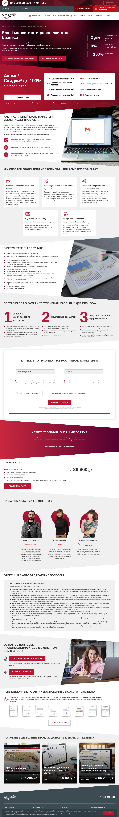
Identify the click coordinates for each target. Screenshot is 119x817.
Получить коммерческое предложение (105, 8)
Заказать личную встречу (21, 671)
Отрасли (47, 16)
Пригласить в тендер (65, 16)
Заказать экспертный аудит (52, 58)
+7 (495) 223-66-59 (25, 9)
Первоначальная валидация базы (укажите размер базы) (64, 393)
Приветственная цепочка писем (27, 393)
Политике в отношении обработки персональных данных (39, 814)
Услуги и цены (37, 16)
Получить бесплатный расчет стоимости (17, 486)
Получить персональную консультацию (27, 658)
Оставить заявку (22, 97)
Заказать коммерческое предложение (59, 446)
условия (63, 103)
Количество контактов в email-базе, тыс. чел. (29, 379)
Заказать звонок (82, 9)
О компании (99, 16)
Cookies (21, 811)
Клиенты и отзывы (86, 16)
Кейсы (76, 16)
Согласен (108, 813)
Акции (54, 16)
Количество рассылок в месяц (74, 379)
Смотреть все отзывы (59, 722)
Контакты (108, 16)
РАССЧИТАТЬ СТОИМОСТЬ (59, 402)
